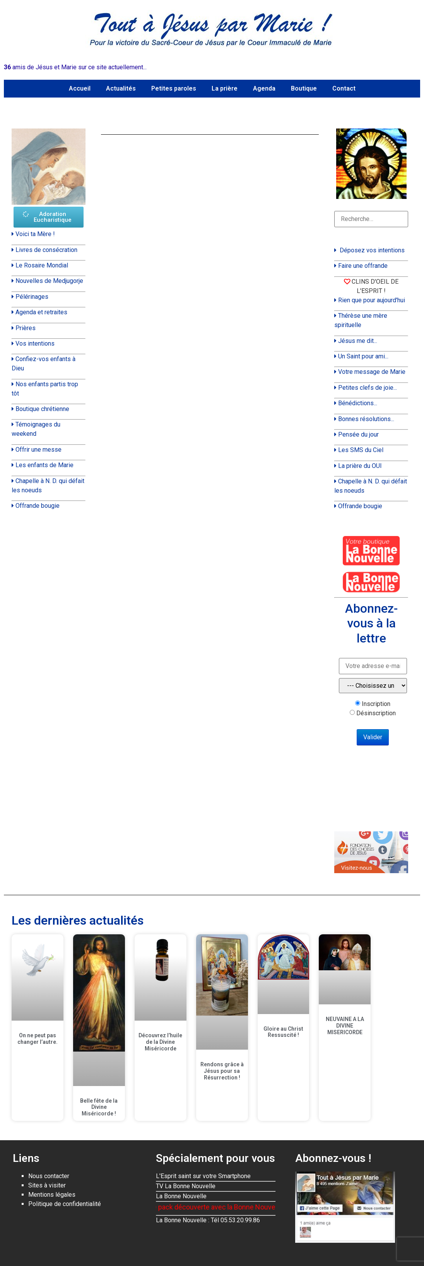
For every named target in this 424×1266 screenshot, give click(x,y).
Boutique (304, 88)
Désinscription (376, 713)
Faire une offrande (363, 265)
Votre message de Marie (371, 371)
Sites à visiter (47, 1185)
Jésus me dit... (357, 340)
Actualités (121, 88)
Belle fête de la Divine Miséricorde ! (99, 1107)
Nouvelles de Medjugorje (49, 280)
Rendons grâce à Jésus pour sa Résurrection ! (222, 1071)
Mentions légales (51, 1194)
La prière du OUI (360, 465)
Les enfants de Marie (44, 465)
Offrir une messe (38, 449)
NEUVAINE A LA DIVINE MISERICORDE (345, 1025)
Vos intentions (35, 343)
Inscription (376, 704)
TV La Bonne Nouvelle (185, 1186)
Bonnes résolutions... (366, 419)
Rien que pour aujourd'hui (371, 300)
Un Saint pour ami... (363, 356)
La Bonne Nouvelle (181, 1196)
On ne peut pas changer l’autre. (37, 1038)
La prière (225, 88)
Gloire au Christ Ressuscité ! (283, 1032)
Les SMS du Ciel (360, 450)
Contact (344, 88)
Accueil (80, 88)
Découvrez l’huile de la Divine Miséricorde (160, 1042)
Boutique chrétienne (42, 409)
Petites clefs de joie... (367, 387)
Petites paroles (173, 88)
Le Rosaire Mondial (41, 265)
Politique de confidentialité (64, 1204)
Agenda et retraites (41, 312)
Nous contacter (48, 1176)
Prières (25, 328)
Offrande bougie (37, 505)
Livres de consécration (46, 250)
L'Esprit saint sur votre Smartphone (203, 1176)
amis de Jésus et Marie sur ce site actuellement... (75, 67)
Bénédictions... (357, 403)
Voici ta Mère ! (35, 234)
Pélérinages (31, 296)
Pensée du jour (358, 434)
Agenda (264, 88)
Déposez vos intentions (372, 250)
